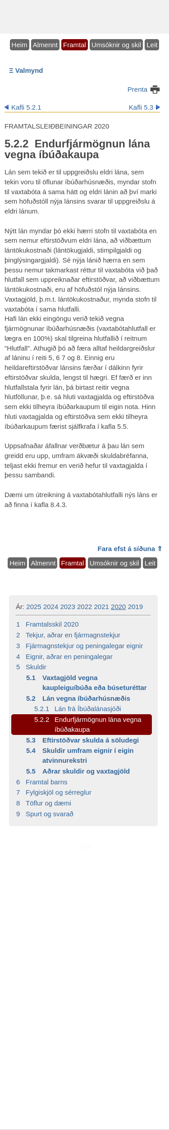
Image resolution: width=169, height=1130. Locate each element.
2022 (84, 606)
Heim (19, 45)
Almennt (45, 45)
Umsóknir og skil (116, 45)
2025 (33, 606)
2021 (101, 606)
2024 (50, 606)
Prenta (137, 89)
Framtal (74, 45)
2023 (67, 606)
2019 (135, 606)
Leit (151, 45)
